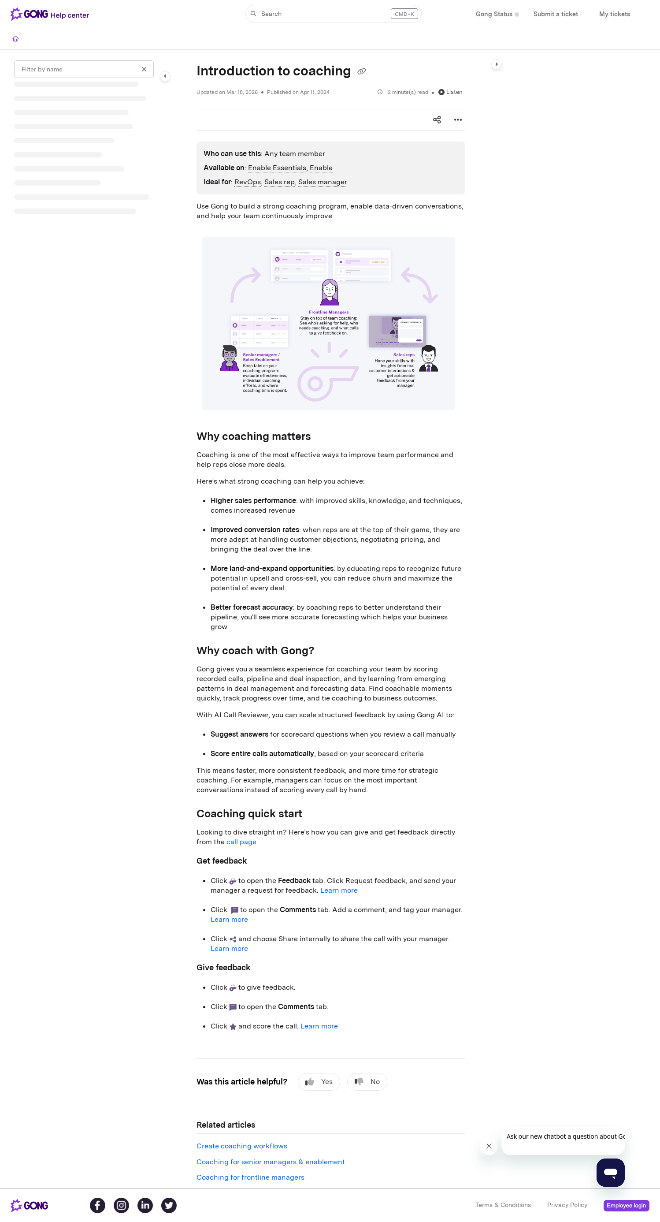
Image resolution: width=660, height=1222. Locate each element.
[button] (333, 13)
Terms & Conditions (503, 1204)
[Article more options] (458, 120)
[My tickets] (614, 14)
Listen (450, 92)
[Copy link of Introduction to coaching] (362, 72)
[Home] (15, 38)
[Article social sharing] (437, 120)
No (367, 1081)
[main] (330, 619)
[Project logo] (52, 14)
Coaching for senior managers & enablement (271, 1162)
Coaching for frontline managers (250, 1177)
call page (241, 842)
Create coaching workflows (242, 1146)
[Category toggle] (165, 76)
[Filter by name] (84, 69)
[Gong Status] (494, 14)
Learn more (339, 890)
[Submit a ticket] (556, 14)
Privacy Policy (567, 1204)
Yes (319, 1081)
